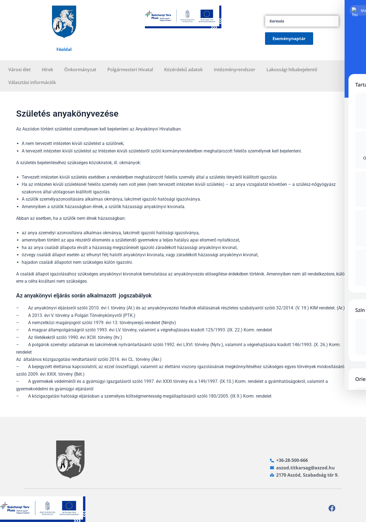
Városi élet (19, 70)
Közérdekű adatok (183, 70)
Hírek (47, 70)
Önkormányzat (80, 70)
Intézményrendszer (234, 70)
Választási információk (32, 82)
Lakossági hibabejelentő (291, 70)
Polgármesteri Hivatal (130, 70)
